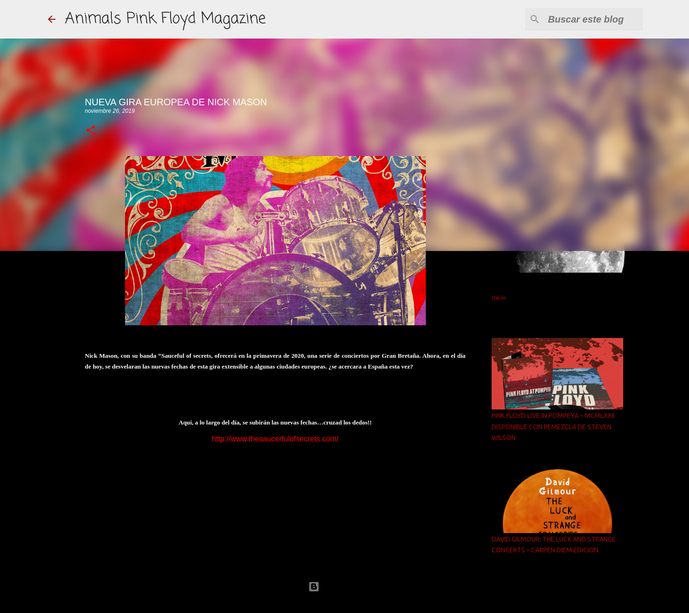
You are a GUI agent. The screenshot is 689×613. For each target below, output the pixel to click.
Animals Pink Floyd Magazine (165, 19)
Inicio (499, 297)
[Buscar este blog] (593, 19)
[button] (90, 131)
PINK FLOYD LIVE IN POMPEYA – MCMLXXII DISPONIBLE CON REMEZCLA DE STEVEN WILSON (553, 426)
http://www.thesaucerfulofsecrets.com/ (275, 439)
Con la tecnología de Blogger (344, 586)
